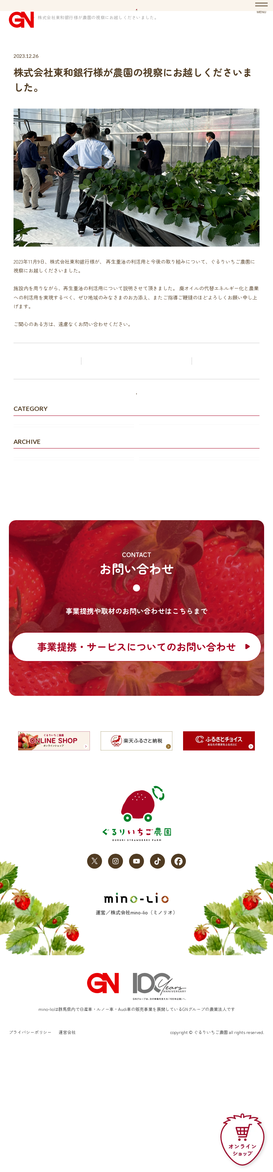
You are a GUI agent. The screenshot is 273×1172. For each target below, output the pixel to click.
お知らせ (43, 51)
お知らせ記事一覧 (138, 394)
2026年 (25, 550)
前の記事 (48, 394)
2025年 (151, 550)
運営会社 (67, 1149)
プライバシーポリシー (30, 1149)
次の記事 (225, 394)
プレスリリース (161, 485)
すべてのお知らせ (136, 437)
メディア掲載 (33, 504)
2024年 (25, 568)
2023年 (151, 568)
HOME (20, 51)
